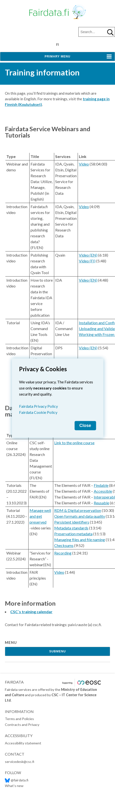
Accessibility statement (23, 743)
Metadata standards (71, 528)
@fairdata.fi (16, 780)
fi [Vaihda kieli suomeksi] (57, 44)
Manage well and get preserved (40, 516)
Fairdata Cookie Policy (38, 412)
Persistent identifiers (71, 522)
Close (85, 425)
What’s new (14, 786)
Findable (101, 485)
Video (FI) (87, 261)
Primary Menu (57, 56)
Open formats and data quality (79, 516)
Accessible (103, 491)
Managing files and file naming (79, 539)
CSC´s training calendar (31, 611)
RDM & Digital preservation (77, 510)
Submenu (57, 651)
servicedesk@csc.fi (19, 761)
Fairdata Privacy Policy (38, 406)
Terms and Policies (19, 719)
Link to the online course (74, 442)
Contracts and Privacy (22, 724)
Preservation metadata (73, 533)
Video (84, 164)
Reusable (101, 502)
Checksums (63, 545)
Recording (63, 553)
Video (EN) (88, 255)
